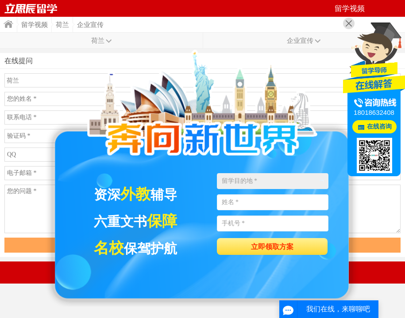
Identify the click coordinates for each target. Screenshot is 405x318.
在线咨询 (379, 126)
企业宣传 (90, 24)
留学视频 (34, 24)
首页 (31, 8)
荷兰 (62, 24)
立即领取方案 (272, 246)
